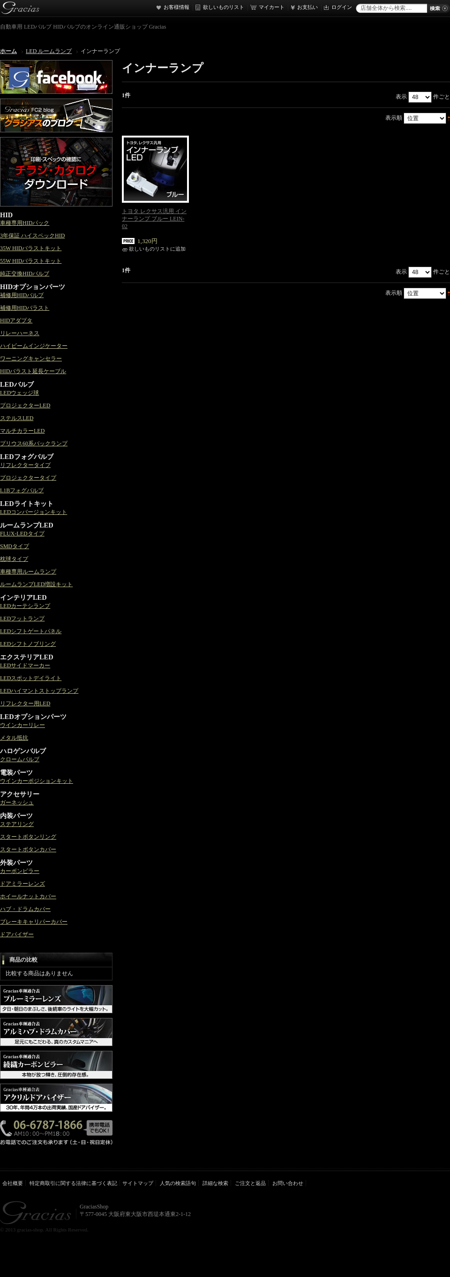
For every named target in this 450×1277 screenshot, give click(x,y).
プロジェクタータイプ (28, 477)
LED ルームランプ (49, 51)
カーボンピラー (19, 871)
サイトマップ (137, 1183)
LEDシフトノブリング (28, 644)
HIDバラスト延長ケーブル (33, 371)
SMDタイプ (14, 546)
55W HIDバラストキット (30, 261)
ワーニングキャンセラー (31, 358)
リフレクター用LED (25, 703)
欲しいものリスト (223, 7)
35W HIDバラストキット (30, 248)
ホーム (8, 51)
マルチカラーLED (22, 431)
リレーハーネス (19, 333)
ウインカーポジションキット (36, 781)
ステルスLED (16, 418)
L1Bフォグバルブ (22, 490)
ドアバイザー (17, 934)
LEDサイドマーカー (25, 665)
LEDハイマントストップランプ (39, 691)
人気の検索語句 (178, 1183)
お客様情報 (176, 7)
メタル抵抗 (14, 737)
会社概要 (12, 1183)
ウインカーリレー (22, 725)
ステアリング (17, 824)
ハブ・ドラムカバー (25, 909)
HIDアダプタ (16, 320)
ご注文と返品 (250, 1183)
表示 (401, 96)
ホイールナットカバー (28, 896)
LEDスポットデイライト (30, 678)
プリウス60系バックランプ (34, 443)
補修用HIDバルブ (22, 295)
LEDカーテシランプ (25, 606)
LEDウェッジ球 (19, 393)
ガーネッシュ (17, 802)
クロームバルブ (19, 759)
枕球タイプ (14, 559)
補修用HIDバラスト (24, 308)
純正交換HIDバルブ (24, 273)
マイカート (272, 7)
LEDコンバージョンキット (33, 512)
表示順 (393, 118)
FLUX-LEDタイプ (22, 533)
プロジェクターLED (25, 405)
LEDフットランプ (22, 618)
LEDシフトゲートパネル (30, 631)
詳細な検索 (215, 1183)
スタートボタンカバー (28, 849)
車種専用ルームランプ (28, 571)
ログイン (341, 7)
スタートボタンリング (28, 836)
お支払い (307, 7)
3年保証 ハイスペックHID (32, 235)
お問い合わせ (287, 1183)
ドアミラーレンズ (22, 883)
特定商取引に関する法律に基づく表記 (73, 1183)
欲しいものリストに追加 (157, 249)
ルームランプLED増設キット (36, 584)
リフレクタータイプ (25, 465)
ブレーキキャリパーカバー (34, 921)
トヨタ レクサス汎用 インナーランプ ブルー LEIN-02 (154, 218)
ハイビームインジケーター (34, 346)
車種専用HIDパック (24, 223)
